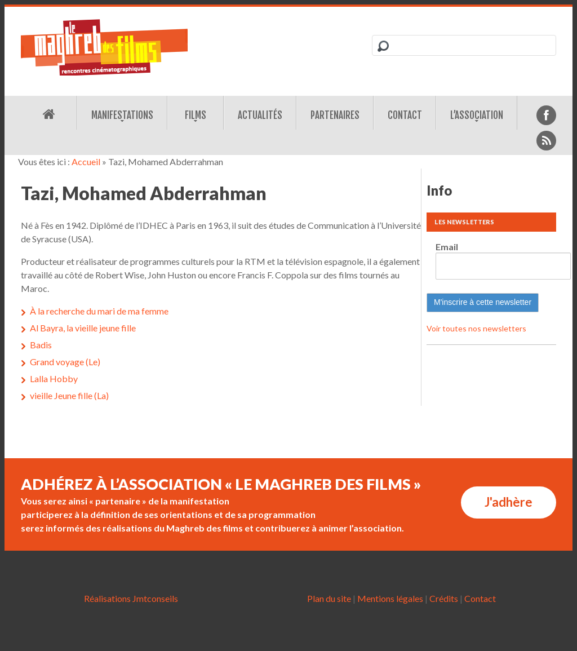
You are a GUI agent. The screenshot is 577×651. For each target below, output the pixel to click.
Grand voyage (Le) (65, 361)
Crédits (443, 598)
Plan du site (329, 598)
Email (447, 246)
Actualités (260, 115)
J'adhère (508, 502)
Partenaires (334, 115)
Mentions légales (390, 598)
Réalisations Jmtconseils (131, 598)
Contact (405, 115)
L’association (476, 115)
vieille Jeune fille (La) (69, 395)
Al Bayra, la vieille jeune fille (83, 327)
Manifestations (122, 115)
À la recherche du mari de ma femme (99, 310)
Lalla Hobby (54, 378)
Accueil (86, 161)
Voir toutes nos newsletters (476, 328)
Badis (41, 344)
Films (195, 115)
